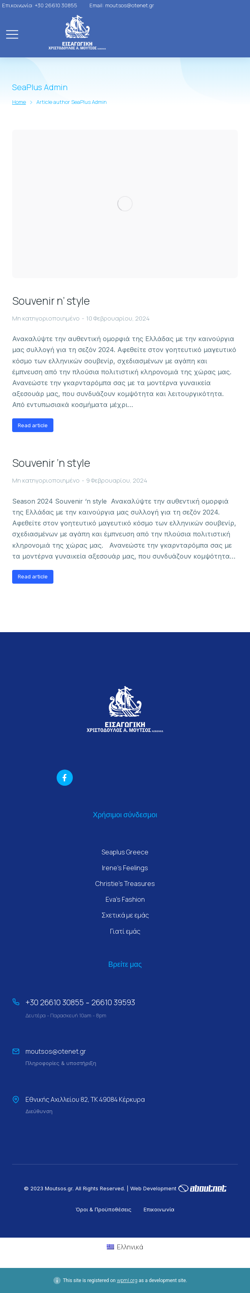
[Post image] (125, 204)
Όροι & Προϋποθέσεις (103, 1209)
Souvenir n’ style (51, 301)
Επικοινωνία (159, 1209)
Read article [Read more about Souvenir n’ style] (33, 425)
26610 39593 (113, 1002)
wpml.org (127, 1280)
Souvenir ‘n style (51, 463)
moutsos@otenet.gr (55, 1051)
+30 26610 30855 (54, 1002)
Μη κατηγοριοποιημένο (46, 318)
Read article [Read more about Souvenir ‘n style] (33, 577)
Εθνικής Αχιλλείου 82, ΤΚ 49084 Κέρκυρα (85, 1099)
